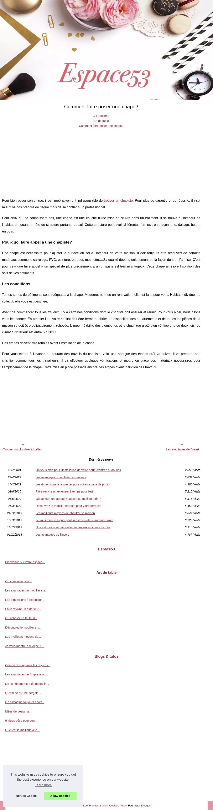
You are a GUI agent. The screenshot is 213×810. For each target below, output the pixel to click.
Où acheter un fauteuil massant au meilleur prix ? (68, 498)
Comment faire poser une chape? (101, 126)
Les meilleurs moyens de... (23, 636)
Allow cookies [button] (60, 796)
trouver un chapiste (118, 200)
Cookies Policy (118, 805)
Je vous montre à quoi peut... (24, 646)
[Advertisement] (101, 160)
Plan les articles (98, 805)
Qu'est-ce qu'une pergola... (23, 693)
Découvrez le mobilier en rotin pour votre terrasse (68, 505)
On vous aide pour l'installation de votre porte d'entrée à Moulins (78, 470)
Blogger (145, 805)
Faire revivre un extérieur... (23, 609)
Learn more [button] (43, 785)
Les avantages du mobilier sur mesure (61, 477)
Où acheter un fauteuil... (21, 618)
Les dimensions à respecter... (24, 599)
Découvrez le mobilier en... (23, 627)
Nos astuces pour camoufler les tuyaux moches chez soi (73, 527)
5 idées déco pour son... (21, 720)
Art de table (101, 120)
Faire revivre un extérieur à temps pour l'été (64, 491)
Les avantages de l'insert (182, 449)
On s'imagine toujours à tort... (24, 702)
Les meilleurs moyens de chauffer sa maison (65, 513)
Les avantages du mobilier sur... (26, 590)
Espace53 (102, 116)
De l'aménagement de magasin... (27, 683)
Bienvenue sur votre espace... (25, 562)
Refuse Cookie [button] (26, 796)
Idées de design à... (18, 711)
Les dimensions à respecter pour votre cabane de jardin (72, 484)
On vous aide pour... (18, 581)
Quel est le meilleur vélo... (22, 730)
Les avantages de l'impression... (26, 674)
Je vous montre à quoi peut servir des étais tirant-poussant (74, 520)
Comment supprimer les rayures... (27, 665)
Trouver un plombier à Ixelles (22, 449)
